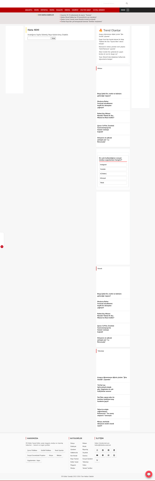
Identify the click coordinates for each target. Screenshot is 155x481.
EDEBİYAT (75, 9)
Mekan (85, 443)
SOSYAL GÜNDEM (99, 9)
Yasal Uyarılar (59, 450)
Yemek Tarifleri (87, 467)
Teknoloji (85, 461)
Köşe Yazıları (75, 458)
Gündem (73, 449)
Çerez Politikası (32, 450)
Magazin (73, 464)
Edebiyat (73, 446)
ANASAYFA (28, 9)
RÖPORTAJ (44, 9)
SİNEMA (67, 9)
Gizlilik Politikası (46, 450)
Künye (51, 455)
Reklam (59, 455)
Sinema (85, 455)
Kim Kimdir (74, 455)
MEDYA (52, 9)
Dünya (72, 443)
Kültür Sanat (74, 461)
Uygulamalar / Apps (33, 460)
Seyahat (85, 452)
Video (84, 464)
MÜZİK (36, 9)
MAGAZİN (59, 9)
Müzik (84, 446)
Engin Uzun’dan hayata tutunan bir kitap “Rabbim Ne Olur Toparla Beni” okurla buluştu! (111, 41)
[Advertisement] (15, 60)
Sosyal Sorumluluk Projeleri (36, 455)
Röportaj (85, 449)
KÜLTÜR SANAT (85, 9)
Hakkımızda (74, 452)
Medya (73, 467)
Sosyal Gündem (88, 458)
